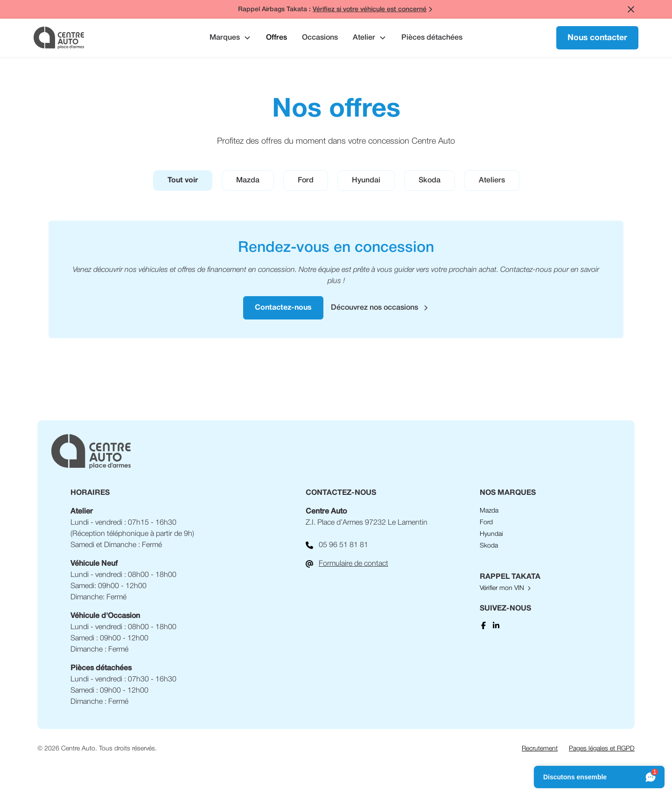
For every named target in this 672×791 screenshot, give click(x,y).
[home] (97, 38)
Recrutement (540, 749)
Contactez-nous (283, 308)
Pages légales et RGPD (602, 749)
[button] (230, 37)
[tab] (182, 180)
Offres (276, 38)
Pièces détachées (431, 38)
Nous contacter (597, 38)
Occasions (320, 38)
